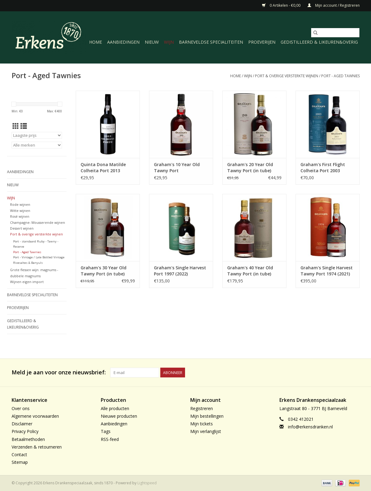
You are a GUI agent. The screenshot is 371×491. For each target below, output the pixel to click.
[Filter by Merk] (37, 145)
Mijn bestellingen (207, 416)
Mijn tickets (201, 424)
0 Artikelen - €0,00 (281, 5)
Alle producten (115, 408)
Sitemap (20, 462)
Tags (106, 431)
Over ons (21, 408)
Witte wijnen (20, 210)
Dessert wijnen (22, 228)
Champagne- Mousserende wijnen (37, 222)
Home (95, 42)
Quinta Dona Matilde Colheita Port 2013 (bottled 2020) (103, 168)
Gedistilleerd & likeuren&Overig (319, 42)
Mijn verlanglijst (205, 431)
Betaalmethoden (28, 439)
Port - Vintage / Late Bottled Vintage (38, 257)
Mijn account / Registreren (333, 5)
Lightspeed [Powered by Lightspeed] (147, 483)
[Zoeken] (335, 33)
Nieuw (152, 42)
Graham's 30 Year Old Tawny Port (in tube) (103, 271)
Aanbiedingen (123, 42)
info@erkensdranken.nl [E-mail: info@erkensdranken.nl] (310, 427)
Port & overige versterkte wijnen (286, 75)
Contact (19, 454)
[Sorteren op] (37, 135)
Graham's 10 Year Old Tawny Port (177, 167)
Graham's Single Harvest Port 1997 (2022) (180, 271)
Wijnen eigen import (27, 281)
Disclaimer (22, 424)
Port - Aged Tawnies (340, 75)
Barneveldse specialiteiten (211, 42)
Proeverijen (261, 42)
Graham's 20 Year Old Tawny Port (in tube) (250, 167)
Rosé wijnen (19, 216)
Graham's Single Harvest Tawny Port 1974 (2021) (326, 271)
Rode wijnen (20, 204)
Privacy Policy (25, 431)
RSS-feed (110, 439)
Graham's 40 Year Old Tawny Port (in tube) (250, 271)
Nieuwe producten (119, 416)
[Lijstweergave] (23, 126)
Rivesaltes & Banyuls (28, 263)
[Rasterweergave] (16, 126)
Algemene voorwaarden (35, 416)
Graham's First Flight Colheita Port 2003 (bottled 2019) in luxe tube (323, 168)
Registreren (201, 408)
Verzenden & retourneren (37, 447)
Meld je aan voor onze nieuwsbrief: (59, 372)
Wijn (169, 42)
